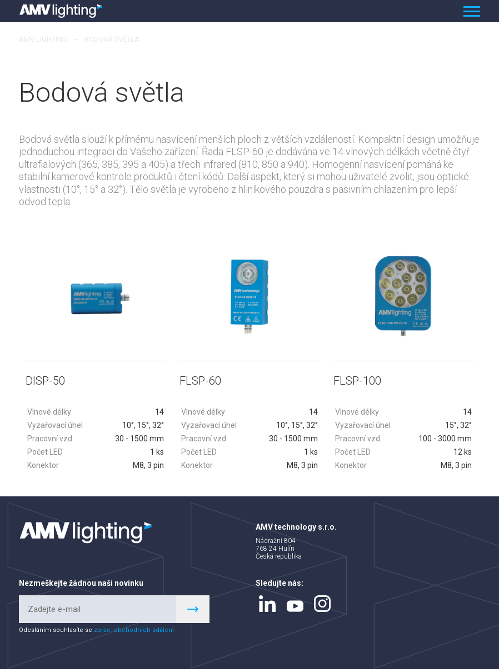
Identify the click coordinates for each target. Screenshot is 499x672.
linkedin (267, 606)
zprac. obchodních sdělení (134, 632)
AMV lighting (43, 39)
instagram (322, 606)
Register (192, 612)
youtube (295, 609)
